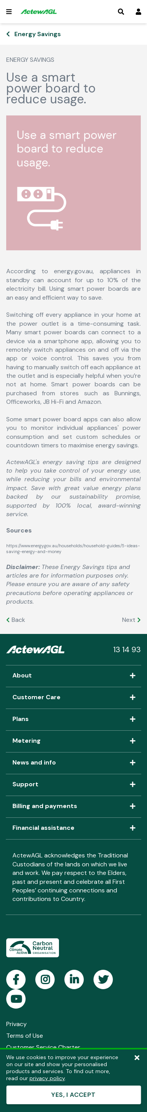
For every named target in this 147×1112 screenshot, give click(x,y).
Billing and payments (73, 806)
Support (73, 784)
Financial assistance (73, 828)
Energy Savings (37, 34)
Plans (73, 719)
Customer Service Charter (43, 1047)
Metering (73, 741)
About (73, 675)
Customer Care (73, 697)
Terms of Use (24, 1036)
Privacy (16, 1024)
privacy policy (47, 1078)
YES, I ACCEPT (73, 1095)
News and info (73, 762)
